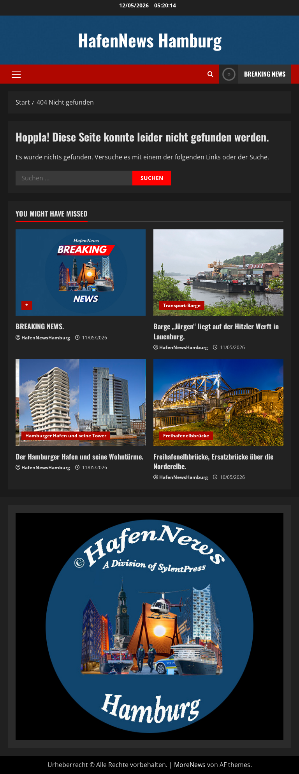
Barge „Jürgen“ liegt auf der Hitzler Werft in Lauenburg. (216, 331)
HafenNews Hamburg (150, 39)
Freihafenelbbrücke (186, 435)
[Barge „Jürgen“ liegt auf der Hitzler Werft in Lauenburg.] (218, 272)
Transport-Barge (182, 305)
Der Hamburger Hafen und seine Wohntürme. (79, 456)
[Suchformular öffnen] (210, 74)
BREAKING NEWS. (40, 326)
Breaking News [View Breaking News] (252, 74)
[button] (16, 74)
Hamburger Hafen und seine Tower (65, 435)
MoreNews (190, 764)
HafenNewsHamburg (45, 337)
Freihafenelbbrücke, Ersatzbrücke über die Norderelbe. (213, 461)
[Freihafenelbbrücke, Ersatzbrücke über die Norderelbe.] (218, 402)
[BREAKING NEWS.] (81, 272)
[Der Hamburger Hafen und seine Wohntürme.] (81, 402)
